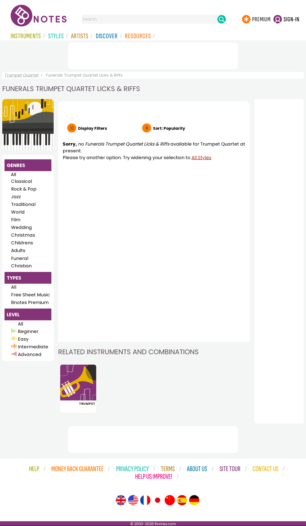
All (13, 174)
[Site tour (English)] (121, 500)
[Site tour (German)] (194, 500)
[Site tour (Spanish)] (182, 500)
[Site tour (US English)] (133, 500)
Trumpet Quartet (22, 75)
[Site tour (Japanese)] (157, 500)
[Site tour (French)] (145, 500)
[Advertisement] (153, 55)
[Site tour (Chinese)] (169, 500)
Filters (92, 128)
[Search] (221, 19)
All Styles (201, 157)
